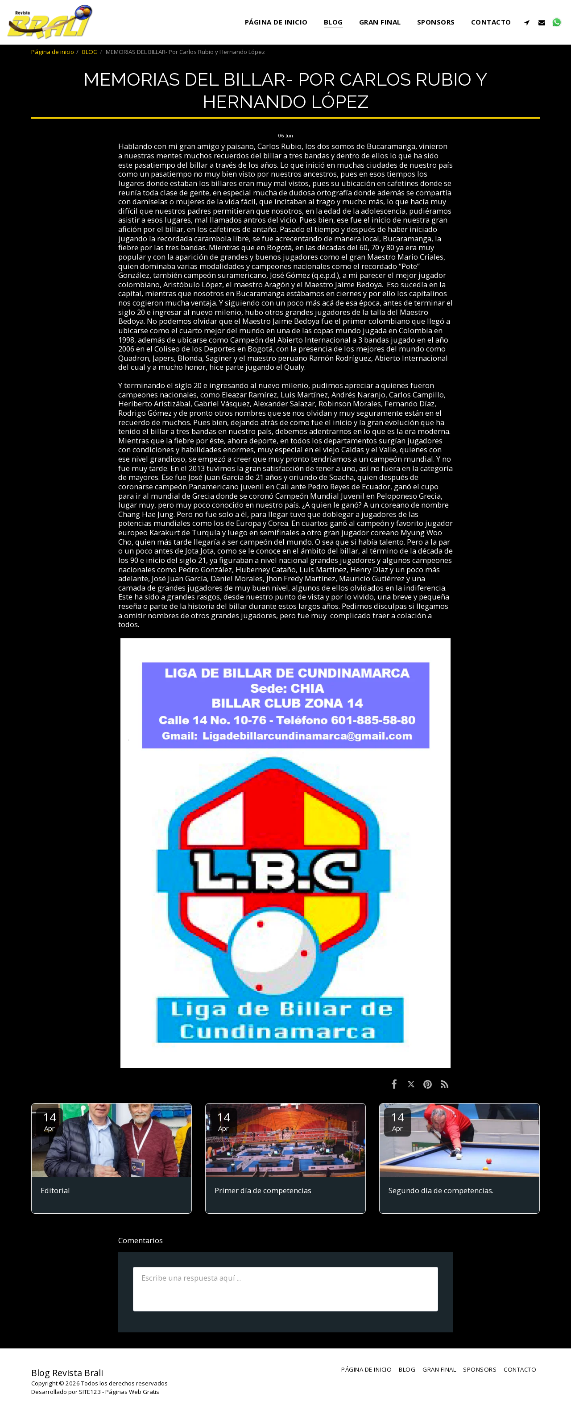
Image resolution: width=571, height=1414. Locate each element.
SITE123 (90, 1392)
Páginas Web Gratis (132, 1392)
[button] (527, 22)
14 (49, 1121)
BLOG (90, 52)
